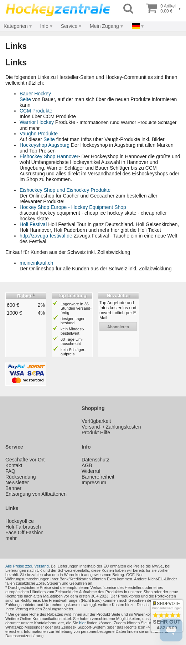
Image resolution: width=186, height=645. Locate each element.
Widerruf (91, 471)
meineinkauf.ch (36, 263)
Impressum (94, 482)
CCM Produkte (36, 111)
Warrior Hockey (37, 122)
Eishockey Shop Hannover (49, 156)
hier (82, 623)
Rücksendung (20, 477)
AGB (87, 465)
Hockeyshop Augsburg (44, 145)
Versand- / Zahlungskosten (111, 427)
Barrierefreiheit (98, 477)
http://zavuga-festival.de (46, 236)
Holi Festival (33, 224)
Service (69, 26)
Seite (25, 99)
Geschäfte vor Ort (25, 459)
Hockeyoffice (19, 521)
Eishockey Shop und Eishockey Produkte (65, 190)
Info (44, 26)
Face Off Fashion (24, 532)
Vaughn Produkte (39, 133)
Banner (13, 488)
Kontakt (13, 465)
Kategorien (16, 26)
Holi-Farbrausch (23, 527)
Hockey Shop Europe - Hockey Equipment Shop (73, 207)
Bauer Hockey (35, 93)
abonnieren (118, 327)
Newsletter (17, 482)
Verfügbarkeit (96, 421)
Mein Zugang (104, 26)
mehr (11, 538)
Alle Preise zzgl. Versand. (27, 566)
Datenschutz (95, 459)
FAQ (10, 471)
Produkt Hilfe (96, 432)
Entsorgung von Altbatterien (36, 494)
